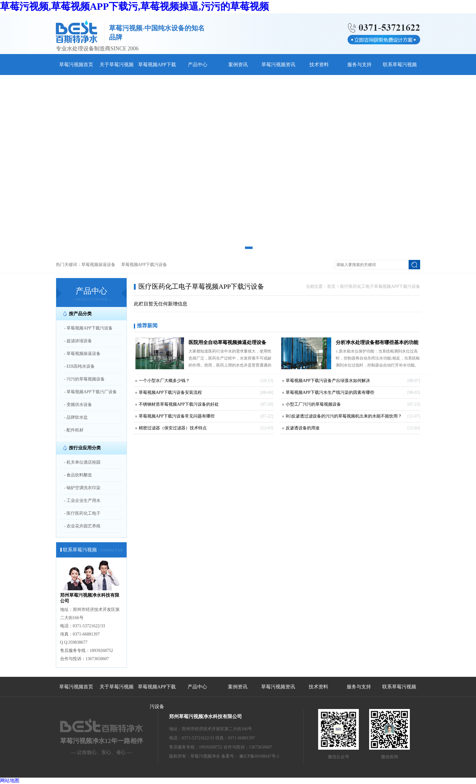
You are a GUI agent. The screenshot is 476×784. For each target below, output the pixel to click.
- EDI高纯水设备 (79, 366)
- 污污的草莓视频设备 (84, 379)
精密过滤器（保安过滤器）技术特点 (173, 428)
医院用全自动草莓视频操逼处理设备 (227, 342)
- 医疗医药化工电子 (82, 513)
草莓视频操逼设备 (98, 264)
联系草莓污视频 (400, 64)
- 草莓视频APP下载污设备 (88, 328)
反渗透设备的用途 (303, 428)
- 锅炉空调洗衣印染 (82, 488)
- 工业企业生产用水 (82, 500)
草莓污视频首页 (76, 64)
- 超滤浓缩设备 (78, 341)
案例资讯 (238, 64)
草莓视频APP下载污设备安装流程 (170, 392)
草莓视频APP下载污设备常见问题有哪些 (177, 416)
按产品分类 (80, 313)
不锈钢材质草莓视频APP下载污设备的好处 (179, 404)
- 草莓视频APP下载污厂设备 (90, 392)
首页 (331, 286)
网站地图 (9, 780)
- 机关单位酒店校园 (82, 462)
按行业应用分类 (85, 447)
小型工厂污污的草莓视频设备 (313, 404)
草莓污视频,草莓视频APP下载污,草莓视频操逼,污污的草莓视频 (134, 6)
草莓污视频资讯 (278, 64)
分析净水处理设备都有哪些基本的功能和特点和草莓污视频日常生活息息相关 (377, 344)
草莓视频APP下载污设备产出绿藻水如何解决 (328, 380)
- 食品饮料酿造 (78, 475)
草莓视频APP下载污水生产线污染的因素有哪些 (330, 392)
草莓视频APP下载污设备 (144, 264)
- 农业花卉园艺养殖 (82, 526)
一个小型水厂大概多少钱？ (164, 380)
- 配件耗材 (73, 430)
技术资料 (319, 64)
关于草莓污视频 (117, 64)
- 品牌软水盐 (76, 417)
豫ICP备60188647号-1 (259, 756)
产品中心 (197, 64)
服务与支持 (359, 64)
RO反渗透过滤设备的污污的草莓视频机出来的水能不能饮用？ (344, 416)
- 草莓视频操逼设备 (82, 353)
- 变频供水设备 (78, 404)
